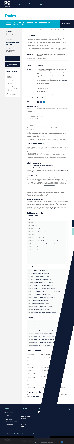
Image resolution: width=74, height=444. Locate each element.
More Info (9, 39)
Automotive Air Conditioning (47, 373)
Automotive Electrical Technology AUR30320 (50, 357)
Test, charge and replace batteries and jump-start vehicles (47, 235)
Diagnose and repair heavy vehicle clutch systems (47, 307)
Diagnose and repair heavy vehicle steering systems (47, 285)
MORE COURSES (11, 94)
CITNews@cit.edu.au (9, 424)
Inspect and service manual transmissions (47, 276)
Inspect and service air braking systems (47, 247)
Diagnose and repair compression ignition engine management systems (47, 321)
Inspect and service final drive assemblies (47, 273)
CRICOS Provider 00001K (25, 438)
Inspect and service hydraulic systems (47, 229)
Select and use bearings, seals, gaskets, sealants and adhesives (47, 244)
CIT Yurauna (23, 412)
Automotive (44, 29)
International (23, 418)
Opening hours (7, 425)
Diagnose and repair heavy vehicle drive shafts (47, 294)
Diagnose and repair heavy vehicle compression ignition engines (47, 330)
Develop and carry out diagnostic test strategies (47, 333)
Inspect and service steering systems (47, 301)
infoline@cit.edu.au (10, 50)
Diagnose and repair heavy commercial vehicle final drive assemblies (47, 291)
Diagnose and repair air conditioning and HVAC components (47, 313)
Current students (24, 414)
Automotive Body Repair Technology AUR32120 (50, 354)
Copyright (30, 433)
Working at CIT (24, 426)
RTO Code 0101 (32, 438)
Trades (38, 29)
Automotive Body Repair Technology (12, 75)
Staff (22, 420)
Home (28, 29)
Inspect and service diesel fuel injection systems (47, 238)
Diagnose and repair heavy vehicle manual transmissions (47, 298)
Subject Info (9, 36)
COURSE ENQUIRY (12, 65)
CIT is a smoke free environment (11, 421)
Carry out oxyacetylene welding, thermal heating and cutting (47, 262)
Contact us (7, 408)
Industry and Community (46, 4)
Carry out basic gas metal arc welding (47, 259)
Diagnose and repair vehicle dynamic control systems (47, 339)
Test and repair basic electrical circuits (47, 232)
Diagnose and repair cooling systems (47, 270)
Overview (9, 31)
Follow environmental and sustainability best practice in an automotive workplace (47, 256)
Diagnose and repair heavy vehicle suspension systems (47, 288)
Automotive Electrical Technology (11, 81)
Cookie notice (23, 433)
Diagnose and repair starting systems (47, 327)
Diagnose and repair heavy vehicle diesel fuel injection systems (47, 345)
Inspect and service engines (47, 250)
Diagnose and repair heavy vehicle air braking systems (47, 282)
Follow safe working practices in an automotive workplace (47, 223)
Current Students (33, 4)
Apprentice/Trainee (42, 97)
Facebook (41, 102)
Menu (62, 4)
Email (39, 102)
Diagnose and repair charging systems (47, 324)
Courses (33, 29)
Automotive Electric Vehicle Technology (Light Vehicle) (12, 88)
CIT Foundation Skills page (50, 185)
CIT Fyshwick (40, 65)
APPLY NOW (66, 24)
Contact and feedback (9, 433)
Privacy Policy (17, 433)
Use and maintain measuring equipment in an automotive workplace (47, 253)
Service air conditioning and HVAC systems (47, 310)
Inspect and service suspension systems (47, 304)
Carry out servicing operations (47, 226)
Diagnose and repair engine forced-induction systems (47, 336)
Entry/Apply (9, 34)
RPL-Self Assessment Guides (36, 167)
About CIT (23, 411)
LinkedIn (44, 102)
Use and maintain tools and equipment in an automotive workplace (47, 241)
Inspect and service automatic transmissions (47, 279)
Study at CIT (23, 4)
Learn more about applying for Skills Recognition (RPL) (42, 165)
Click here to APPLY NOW (35, 160)
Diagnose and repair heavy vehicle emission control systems (47, 342)
